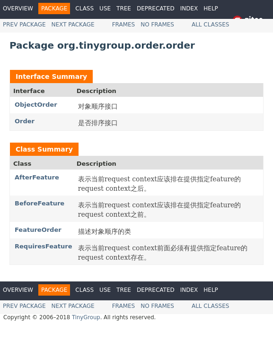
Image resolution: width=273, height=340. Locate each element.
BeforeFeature (39, 203)
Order (25, 121)
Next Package (73, 24)
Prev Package (24, 24)
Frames (123, 24)
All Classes (210, 24)
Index (189, 8)
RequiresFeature (43, 246)
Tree (123, 8)
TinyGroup (86, 317)
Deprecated (156, 8)
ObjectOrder (36, 104)
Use (105, 8)
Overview (18, 8)
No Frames (157, 24)
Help (210, 8)
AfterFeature (37, 177)
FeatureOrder (38, 229)
